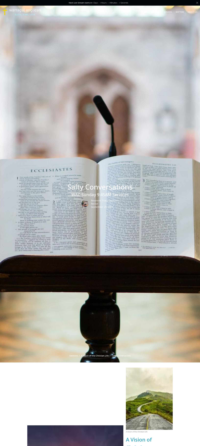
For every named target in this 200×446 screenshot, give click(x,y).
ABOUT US (192, 12)
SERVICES (168, 12)
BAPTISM (180, 12)
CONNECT (155, 12)
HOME (144, 12)
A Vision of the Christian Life (95, 355)
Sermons (73, 355)
